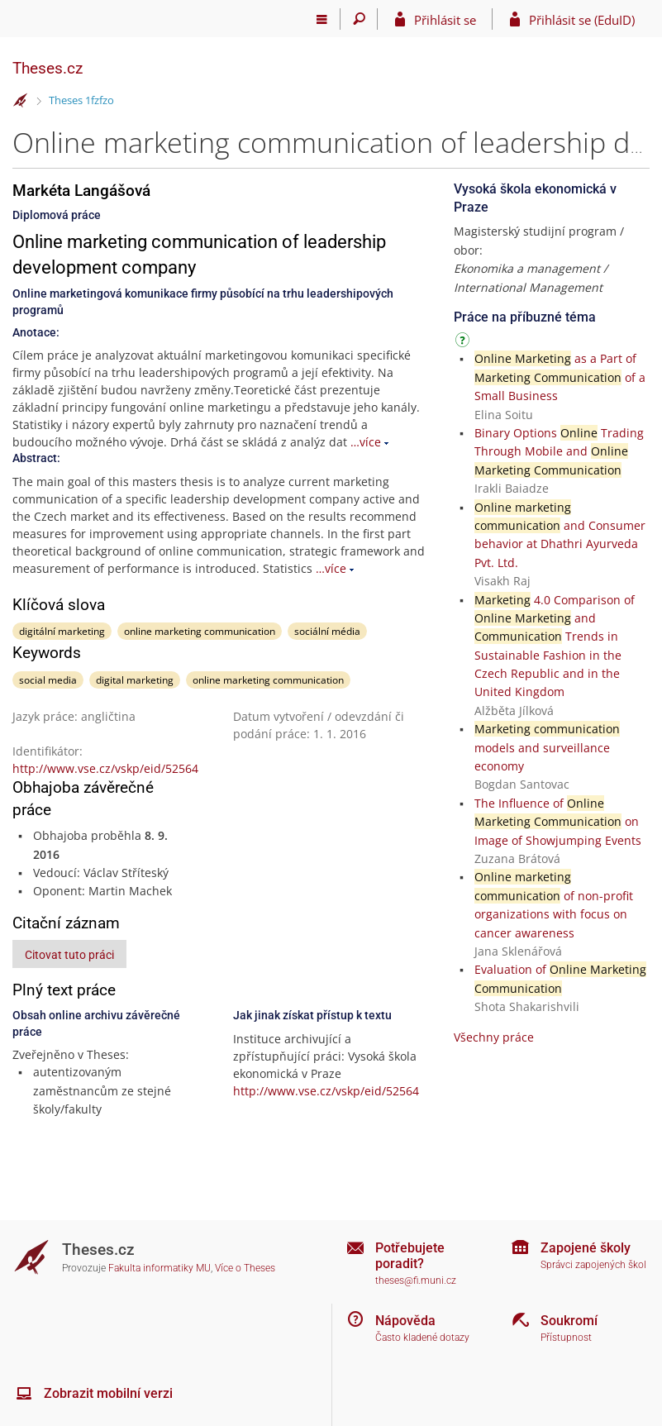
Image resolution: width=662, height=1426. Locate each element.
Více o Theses (245, 1268)
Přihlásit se (445, 20)
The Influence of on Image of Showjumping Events (557, 821)
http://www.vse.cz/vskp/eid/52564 (105, 768)
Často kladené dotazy (422, 1337)
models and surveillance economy (547, 747)
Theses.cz (47, 68)
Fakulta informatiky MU (159, 1268)
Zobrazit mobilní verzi (108, 1393)
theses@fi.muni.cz (415, 1280)
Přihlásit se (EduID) (582, 20)
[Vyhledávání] (359, 19)
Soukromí (569, 1320)
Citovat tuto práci (69, 954)
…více (365, 442)
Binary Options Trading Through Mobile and (559, 451)
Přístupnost (566, 1337)
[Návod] (464, 343)
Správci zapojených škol (593, 1265)
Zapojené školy (586, 1248)
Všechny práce (494, 1037)
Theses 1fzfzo (81, 100)
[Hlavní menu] (322, 19)
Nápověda (405, 1320)
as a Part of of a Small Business (559, 377)
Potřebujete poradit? (410, 1255)
